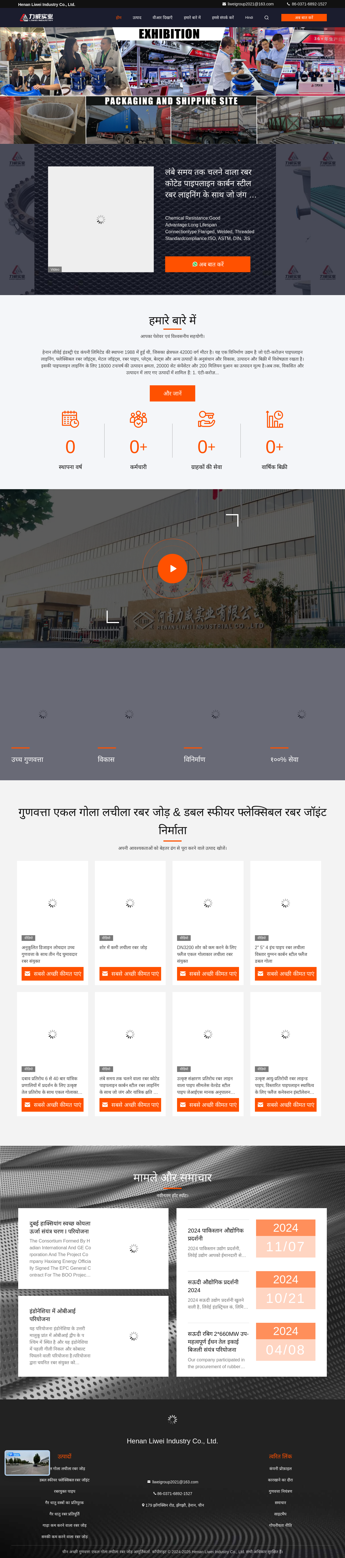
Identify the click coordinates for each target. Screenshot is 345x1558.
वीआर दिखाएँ (163, 17)
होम (118, 17)
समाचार (280, 1502)
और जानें (172, 393)
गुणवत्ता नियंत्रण (280, 1491)
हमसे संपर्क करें (223, 17)
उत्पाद (137, 17)
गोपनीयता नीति (280, 1525)
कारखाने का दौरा (280, 1480)
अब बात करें (304, 17)
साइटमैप (280, 1514)
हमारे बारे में (192, 17)
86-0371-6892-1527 (306, 4)
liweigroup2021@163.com (248, 4)
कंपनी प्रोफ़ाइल (280, 1468)
